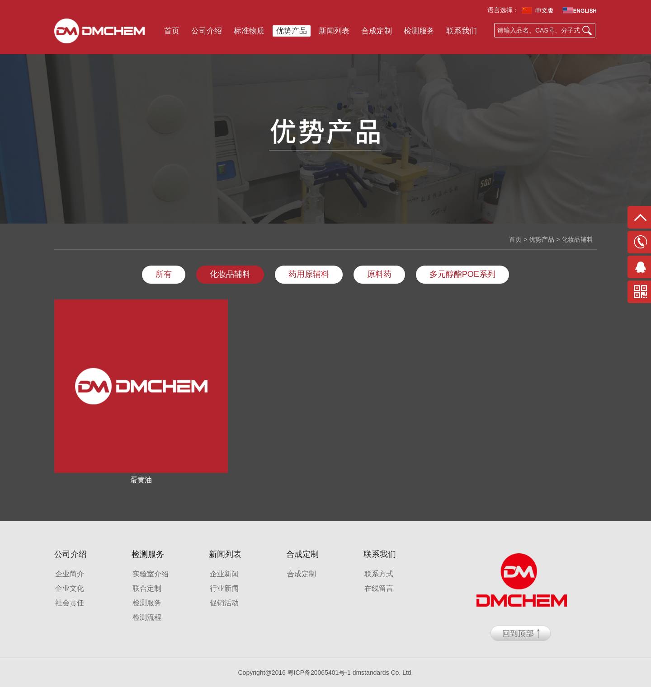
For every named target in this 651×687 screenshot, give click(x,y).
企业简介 (69, 574)
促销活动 (224, 603)
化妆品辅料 (230, 274)
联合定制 (146, 588)
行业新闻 (224, 588)
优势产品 (291, 31)
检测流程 (146, 617)
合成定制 (376, 31)
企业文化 (69, 588)
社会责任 (69, 603)
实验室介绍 (150, 574)
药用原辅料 (308, 274)
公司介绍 (206, 31)
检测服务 (419, 31)
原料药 (379, 274)
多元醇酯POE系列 (462, 274)
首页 (171, 31)
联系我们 (461, 31)
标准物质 (249, 31)
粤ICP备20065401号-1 (319, 672)
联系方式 (378, 574)
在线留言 (378, 588)
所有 (164, 274)
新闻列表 (334, 31)
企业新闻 (224, 574)
